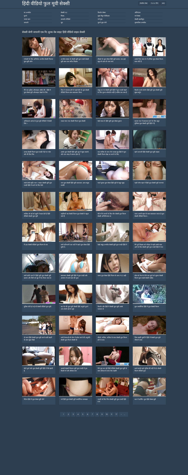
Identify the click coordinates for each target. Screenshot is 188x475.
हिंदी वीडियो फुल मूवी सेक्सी (46, 3)
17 (116, 414)
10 (107, 414)
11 (111, 414)
